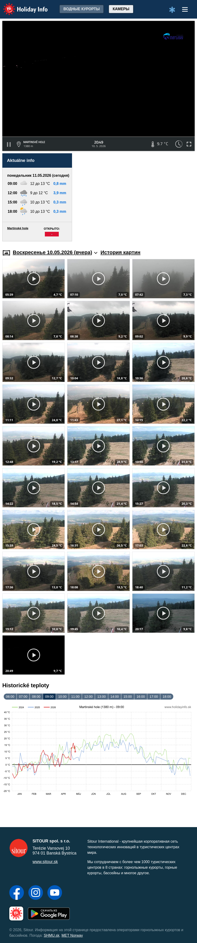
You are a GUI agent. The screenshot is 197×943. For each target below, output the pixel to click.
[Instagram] (35, 893)
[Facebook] (16, 893)
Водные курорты (81, 9)
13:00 (101, 696)
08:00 (36, 696)
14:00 (114, 696)
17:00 (154, 696)
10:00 (62, 696)
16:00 (141, 696)
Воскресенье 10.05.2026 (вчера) (55, 252)
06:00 (10, 696)
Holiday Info (20, 6)
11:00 (75, 696)
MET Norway (72, 935)
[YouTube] (54, 893)
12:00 (88, 696)
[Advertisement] (136, 197)
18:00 (167, 696)
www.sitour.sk (45, 861)
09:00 (49, 696)
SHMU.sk (51, 935)
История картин (121, 252)
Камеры (121, 9)
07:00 (23, 696)
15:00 (127, 696)
